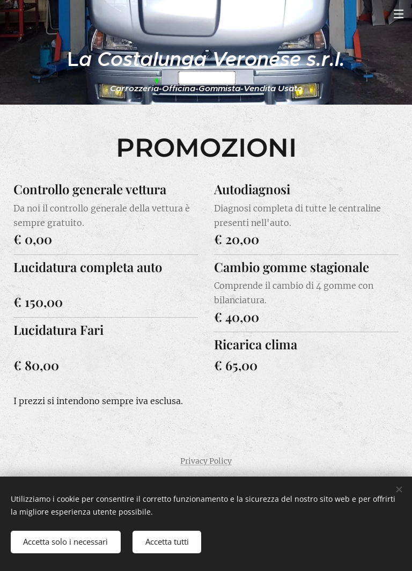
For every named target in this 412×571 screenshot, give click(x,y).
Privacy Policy (206, 461)
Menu (398, 13)
